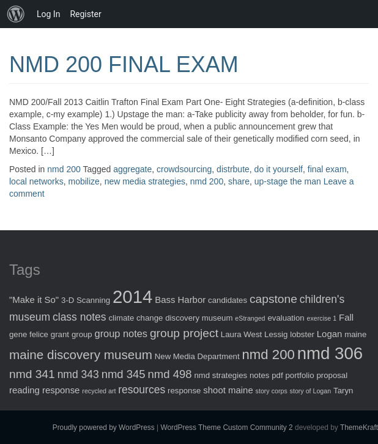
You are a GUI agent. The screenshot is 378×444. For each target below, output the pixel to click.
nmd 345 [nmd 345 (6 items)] (124, 374)
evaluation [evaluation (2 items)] (285, 317)
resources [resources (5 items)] (141, 390)
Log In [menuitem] (48, 14)
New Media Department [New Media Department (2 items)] (197, 356)
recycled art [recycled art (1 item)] (99, 391)
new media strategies (145, 181)
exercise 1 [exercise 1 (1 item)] (322, 318)
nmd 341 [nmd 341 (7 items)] (32, 374)
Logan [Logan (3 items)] (330, 334)
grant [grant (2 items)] (60, 334)
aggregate (132, 169)
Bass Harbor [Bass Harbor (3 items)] (180, 299)
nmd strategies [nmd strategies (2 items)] (220, 375)
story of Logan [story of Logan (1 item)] (311, 391)
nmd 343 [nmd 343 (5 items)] (78, 374)
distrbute (233, 169)
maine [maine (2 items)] (355, 334)
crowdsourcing (184, 169)
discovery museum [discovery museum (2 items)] (198, 317)
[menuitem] (16, 14)
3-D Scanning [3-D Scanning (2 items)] (85, 300)
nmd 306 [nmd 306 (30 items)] (330, 353)
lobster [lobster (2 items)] (302, 334)
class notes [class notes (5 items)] (79, 317)
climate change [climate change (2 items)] (135, 317)
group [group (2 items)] (82, 334)
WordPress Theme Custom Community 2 (226, 427)
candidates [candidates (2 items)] (227, 300)
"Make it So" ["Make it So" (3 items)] (34, 299)
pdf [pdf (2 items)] (277, 375)
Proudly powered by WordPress (104, 427)
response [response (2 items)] (184, 390)
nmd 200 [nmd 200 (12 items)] (268, 354)
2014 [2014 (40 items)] (132, 296)
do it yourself (278, 169)
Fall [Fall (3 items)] (346, 317)
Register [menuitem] (85, 14)
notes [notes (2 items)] (259, 375)
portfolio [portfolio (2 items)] (300, 375)
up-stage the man (287, 181)
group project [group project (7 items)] (184, 333)
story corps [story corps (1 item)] (271, 391)
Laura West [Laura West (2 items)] (241, 334)
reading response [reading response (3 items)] (44, 390)
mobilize (83, 181)
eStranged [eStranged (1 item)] (250, 318)
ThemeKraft (359, 427)
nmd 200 (63, 169)
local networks (36, 181)
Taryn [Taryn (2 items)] (343, 390)
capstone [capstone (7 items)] (273, 299)
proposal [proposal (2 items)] (331, 375)
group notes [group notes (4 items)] (121, 333)
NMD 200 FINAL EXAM (124, 64)
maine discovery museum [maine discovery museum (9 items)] (80, 355)
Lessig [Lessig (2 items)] (275, 334)
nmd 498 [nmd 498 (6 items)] (170, 374)
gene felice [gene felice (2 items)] (28, 334)
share (239, 181)
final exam (327, 169)
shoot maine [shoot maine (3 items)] (228, 390)
